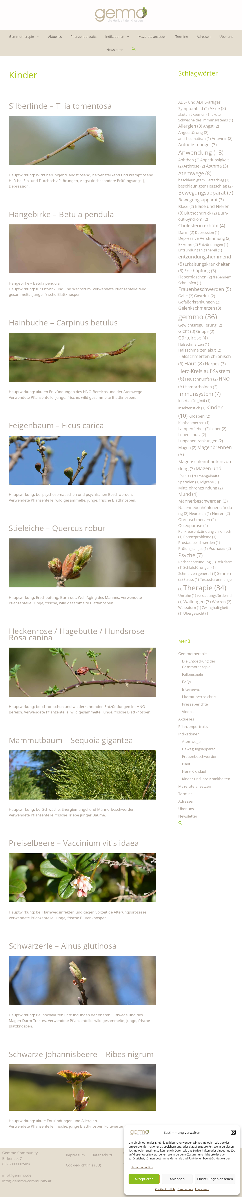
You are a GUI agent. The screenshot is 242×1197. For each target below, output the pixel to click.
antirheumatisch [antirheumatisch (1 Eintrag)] (194, 138)
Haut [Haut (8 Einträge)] (194, 363)
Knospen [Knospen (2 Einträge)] (199, 416)
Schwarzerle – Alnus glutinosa (63, 946)
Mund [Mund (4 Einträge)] (187, 494)
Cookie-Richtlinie (165, 1189)
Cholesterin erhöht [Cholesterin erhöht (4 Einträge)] (201, 225)
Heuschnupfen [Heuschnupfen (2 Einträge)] (201, 379)
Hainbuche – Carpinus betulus (63, 322)
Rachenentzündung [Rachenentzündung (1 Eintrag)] (197, 562)
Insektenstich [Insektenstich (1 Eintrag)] (191, 408)
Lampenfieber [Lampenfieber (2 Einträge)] (193, 428)
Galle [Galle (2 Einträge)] (185, 295)
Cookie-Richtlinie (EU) (83, 1165)
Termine (181, 36)
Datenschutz (185, 1189)
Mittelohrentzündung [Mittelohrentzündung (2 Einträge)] (200, 488)
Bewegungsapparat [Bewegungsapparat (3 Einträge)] (201, 200)
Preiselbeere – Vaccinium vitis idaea (74, 843)
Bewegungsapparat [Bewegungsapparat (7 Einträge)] (205, 192)
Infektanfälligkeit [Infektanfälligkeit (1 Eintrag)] (194, 400)
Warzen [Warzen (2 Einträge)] (221, 601)
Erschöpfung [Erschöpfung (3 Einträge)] (200, 271)
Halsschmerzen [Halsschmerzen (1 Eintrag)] (193, 344)
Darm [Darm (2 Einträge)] (186, 232)
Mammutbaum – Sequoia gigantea (71, 740)
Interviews (191, 689)
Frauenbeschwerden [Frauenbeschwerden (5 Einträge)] (204, 289)
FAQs (186, 681)
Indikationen (119, 36)
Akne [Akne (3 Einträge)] (217, 108)
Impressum (202, 1189)
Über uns (226, 36)
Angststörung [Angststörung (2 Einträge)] (193, 132)
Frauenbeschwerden (199, 756)
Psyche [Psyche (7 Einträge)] (190, 555)
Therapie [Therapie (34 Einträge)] (204, 587)
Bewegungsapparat (198, 748)
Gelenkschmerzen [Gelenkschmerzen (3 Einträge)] (199, 308)
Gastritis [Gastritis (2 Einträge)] (204, 295)
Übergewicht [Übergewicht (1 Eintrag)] (196, 613)
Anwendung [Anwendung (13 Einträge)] (201, 152)
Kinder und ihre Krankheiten (206, 778)
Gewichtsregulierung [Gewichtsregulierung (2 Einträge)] (200, 325)
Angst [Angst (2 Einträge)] (211, 126)
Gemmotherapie (26, 36)
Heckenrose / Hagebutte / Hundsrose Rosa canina (77, 634)
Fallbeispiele (192, 674)
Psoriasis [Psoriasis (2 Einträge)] (220, 548)
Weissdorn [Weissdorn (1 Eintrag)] (189, 607)
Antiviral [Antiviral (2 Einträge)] (222, 138)
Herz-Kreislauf (194, 771)
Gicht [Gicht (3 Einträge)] (186, 331)
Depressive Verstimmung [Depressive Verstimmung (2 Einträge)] (204, 238)
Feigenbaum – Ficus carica (56, 425)
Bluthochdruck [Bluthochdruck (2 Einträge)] (200, 213)
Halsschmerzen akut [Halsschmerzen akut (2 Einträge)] (199, 350)
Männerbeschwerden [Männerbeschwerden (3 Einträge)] (203, 501)
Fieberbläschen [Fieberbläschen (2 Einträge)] (195, 277)
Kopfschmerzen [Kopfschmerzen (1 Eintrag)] (193, 422)
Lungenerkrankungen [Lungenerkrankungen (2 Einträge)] (200, 440)
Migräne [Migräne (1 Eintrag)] (209, 482)
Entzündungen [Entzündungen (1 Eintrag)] (213, 244)
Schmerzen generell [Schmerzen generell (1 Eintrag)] (197, 573)
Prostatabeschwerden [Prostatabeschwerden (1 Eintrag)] (199, 542)
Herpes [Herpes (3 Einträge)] (215, 364)
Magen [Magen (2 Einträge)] (187, 447)
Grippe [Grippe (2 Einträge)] (205, 331)
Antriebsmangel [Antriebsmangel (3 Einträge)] (197, 145)
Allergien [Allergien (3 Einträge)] (190, 126)
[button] (233, 1132)
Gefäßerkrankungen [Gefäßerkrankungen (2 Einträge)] (199, 302)
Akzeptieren (144, 1179)
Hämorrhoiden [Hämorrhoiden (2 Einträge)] (201, 386)
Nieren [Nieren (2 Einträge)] (221, 513)
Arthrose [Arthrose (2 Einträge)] (194, 166)
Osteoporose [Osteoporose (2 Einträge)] (193, 525)
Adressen (204, 36)
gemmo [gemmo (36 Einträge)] (197, 316)
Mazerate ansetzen (152, 36)
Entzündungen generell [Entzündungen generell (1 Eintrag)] (200, 250)
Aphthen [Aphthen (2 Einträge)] (188, 159)
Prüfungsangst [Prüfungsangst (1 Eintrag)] (193, 548)
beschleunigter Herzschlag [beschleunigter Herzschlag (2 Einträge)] (205, 186)
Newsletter (114, 49)
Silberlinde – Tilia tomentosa (60, 106)
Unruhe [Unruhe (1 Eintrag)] (187, 595)
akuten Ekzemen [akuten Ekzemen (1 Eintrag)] (194, 114)
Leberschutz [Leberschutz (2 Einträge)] (192, 434)
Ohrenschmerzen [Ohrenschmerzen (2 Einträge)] (197, 519)
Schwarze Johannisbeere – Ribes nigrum (81, 1054)
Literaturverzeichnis (199, 696)
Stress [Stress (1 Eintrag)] (191, 579)
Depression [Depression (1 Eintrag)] (207, 232)
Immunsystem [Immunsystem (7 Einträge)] (199, 393)
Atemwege (191, 741)
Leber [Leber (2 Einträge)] (218, 428)
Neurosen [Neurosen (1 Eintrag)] (200, 513)
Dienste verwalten (142, 1167)
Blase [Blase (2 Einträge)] (186, 206)
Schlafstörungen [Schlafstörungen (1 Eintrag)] (199, 567)
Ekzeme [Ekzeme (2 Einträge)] (188, 244)
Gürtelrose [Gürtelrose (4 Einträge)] (193, 338)
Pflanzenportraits (83, 36)
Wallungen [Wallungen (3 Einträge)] (197, 602)
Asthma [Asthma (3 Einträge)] (217, 166)
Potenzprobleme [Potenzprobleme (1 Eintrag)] (199, 536)
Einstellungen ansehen (215, 1179)
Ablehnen (177, 1179)
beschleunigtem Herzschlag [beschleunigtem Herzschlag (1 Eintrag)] (203, 180)
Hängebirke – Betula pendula (61, 214)
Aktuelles (55, 36)
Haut (186, 763)
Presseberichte (195, 704)
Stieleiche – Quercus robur (57, 528)
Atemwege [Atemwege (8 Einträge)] (194, 173)
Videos (187, 711)
